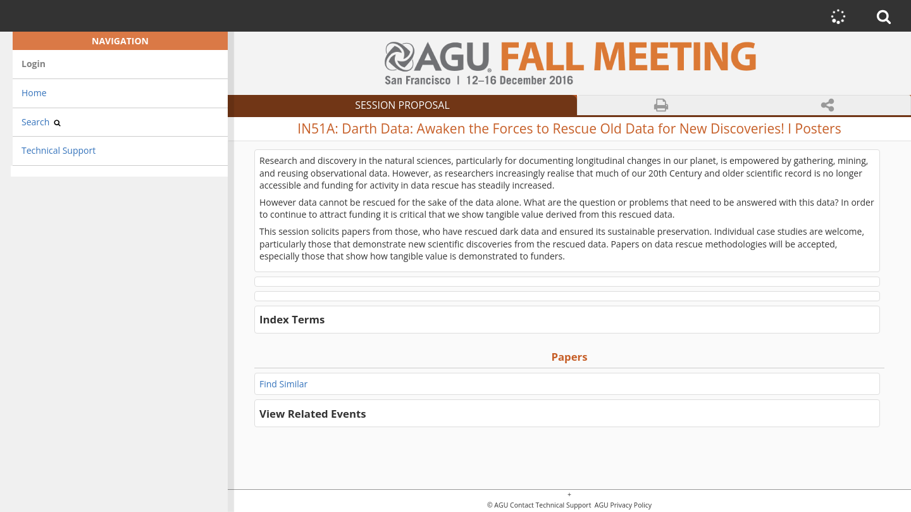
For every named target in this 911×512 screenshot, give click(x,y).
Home (34, 93)
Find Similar (283, 384)
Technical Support (59, 150)
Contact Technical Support (550, 505)
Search (41, 122)
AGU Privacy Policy (622, 505)
